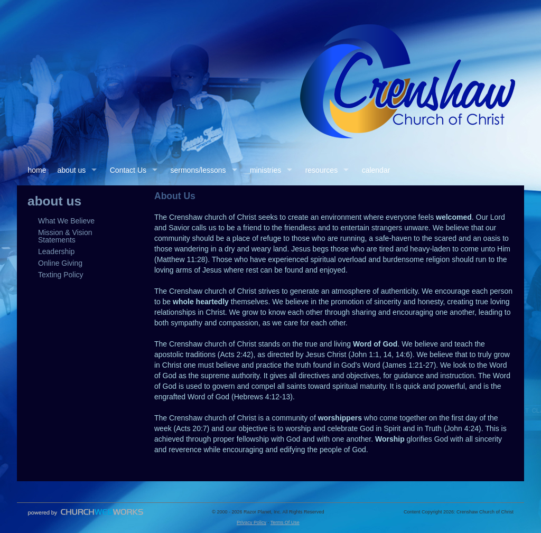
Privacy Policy (251, 522)
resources (321, 170)
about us (72, 170)
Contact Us (128, 170)
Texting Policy (60, 274)
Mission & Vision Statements (65, 236)
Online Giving (60, 263)
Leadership (56, 251)
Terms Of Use (285, 522)
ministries (265, 170)
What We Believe (66, 221)
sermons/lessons (198, 170)
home (37, 170)
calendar (376, 170)
